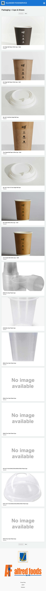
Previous (21, 13)
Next (26, 13)
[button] (44, 3)
